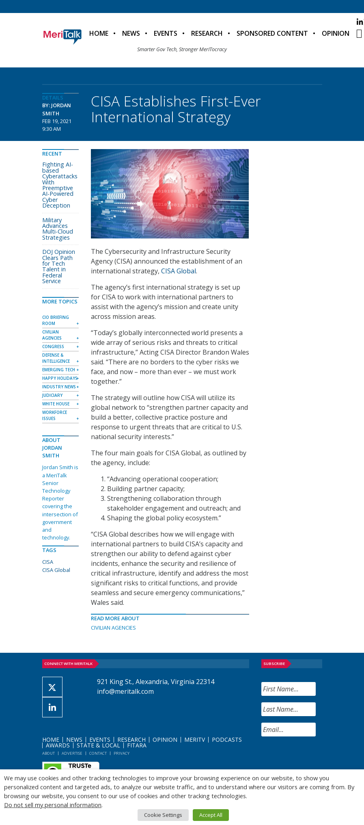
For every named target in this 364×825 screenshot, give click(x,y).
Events (165, 33)
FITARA (136, 745)
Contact (98, 753)
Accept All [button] (210, 815)
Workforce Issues (54, 415)
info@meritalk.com (125, 691)
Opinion (335, 33)
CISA (47, 561)
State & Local (98, 745)
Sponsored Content (272, 33)
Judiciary (52, 395)
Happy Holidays (60, 378)
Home (98, 33)
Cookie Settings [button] (163, 815)
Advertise (72, 753)
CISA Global (178, 270)
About (48, 753)
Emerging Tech (58, 369)
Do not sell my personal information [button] (52, 805)
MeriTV (194, 739)
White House (55, 404)
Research (207, 33)
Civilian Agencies (113, 627)
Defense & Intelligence (56, 358)
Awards (58, 745)
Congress (53, 346)
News (131, 33)
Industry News (59, 387)
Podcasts (227, 739)
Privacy (121, 753)
